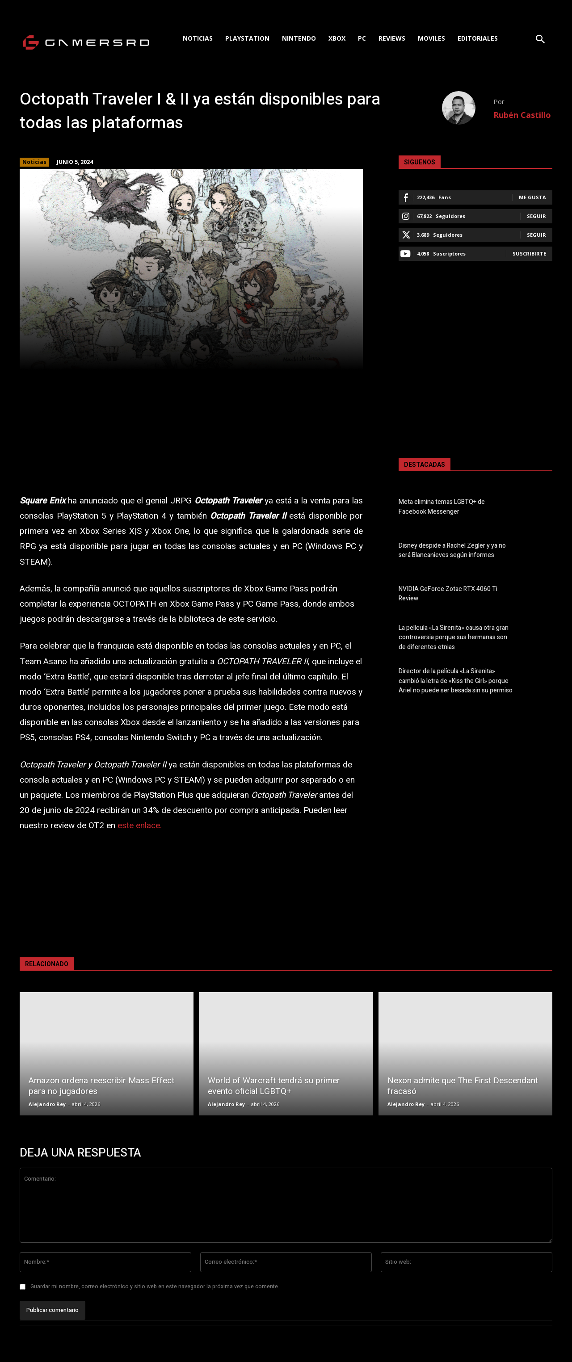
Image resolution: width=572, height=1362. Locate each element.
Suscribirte (529, 253)
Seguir (536, 216)
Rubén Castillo (522, 114)
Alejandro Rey (47, 1104)
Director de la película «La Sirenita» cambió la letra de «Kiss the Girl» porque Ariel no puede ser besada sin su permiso (456, 680)
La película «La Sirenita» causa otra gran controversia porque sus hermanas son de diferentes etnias (454, 637)
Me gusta (532, 197)
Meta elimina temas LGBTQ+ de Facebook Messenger (442, 507)
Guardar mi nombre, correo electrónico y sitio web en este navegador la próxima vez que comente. (154, 1286)
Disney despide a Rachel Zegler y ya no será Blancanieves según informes (452, 550)
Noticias (34, 162)
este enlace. (140, 825)
